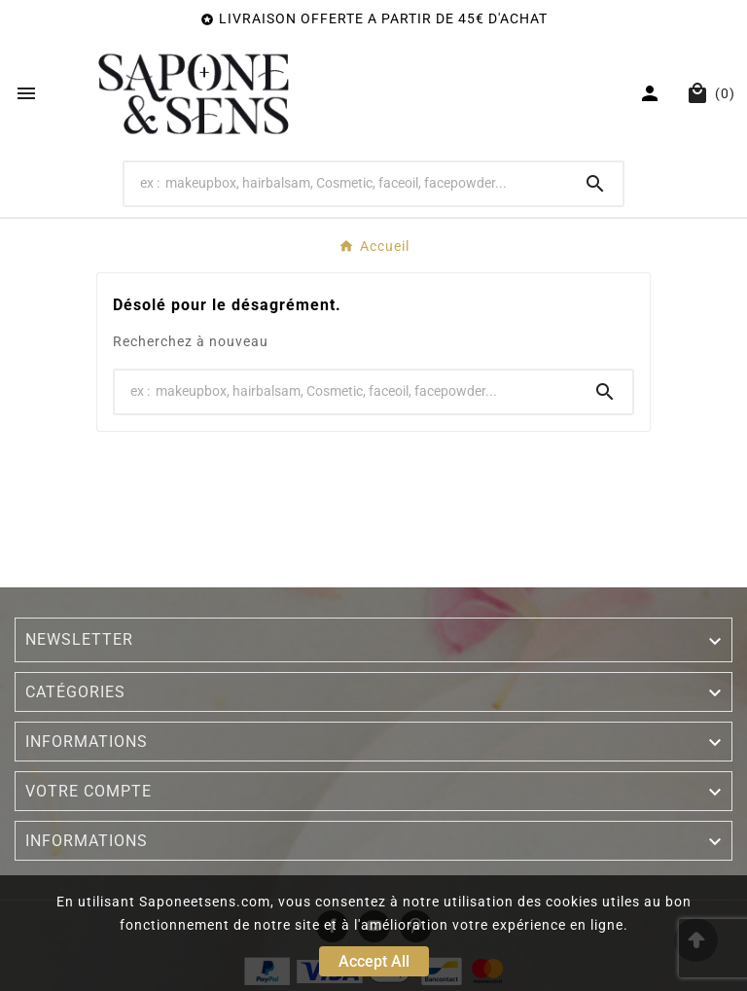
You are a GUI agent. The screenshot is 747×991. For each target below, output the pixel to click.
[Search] (346, 182)
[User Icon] (652, 93)
